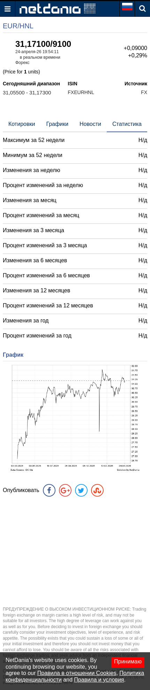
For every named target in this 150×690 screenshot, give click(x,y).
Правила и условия (99, 680)
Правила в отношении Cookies (77, 673)
